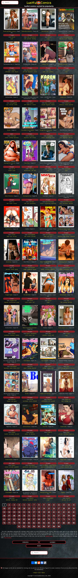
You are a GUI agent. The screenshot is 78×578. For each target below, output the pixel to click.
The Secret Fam (44, 31)
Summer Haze (63, 426)
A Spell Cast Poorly (45, 459)
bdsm (8, 236)
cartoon (6, 467)
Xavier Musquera (50, 234)
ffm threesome (27, 170)
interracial (61, 104)
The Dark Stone (27, 294)
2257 (39, 572)
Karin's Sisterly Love (63, 327)
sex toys (15, 236)
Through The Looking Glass (46, 130)
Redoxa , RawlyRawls (31, 333)
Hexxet (67, 70)
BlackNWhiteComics (31, 70)
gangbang (51, 71)
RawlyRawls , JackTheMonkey (50, 465)
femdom (17, 335)
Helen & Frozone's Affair (46, 492)
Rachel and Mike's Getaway (9, 31)
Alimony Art (68, 103)
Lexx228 (50, 267)
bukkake (34, 269)
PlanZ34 (31, 498)
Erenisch (50, 366)
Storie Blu (45, 426)
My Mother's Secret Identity (27, 130)
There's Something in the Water (30, 327)
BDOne (31, 399)
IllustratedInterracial (67, 37)
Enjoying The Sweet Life (9, 163)
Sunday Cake (63, 97)
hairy (61, 137)
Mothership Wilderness (27, 31)
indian (25, 368)
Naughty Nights (8, 294)
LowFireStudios (49, 498)
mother (15, 104)
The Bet (27, 393)
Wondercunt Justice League (64, 229)
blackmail (12, 335)
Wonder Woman (8, 459)
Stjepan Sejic (68, 399)
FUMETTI (49, 432)
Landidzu (13, 70)
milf (25, 38)
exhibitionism (44, 401)
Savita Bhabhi (63, 294)
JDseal (31, 300)
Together (63, 492)
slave (53, 137)
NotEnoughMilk (13, 103)
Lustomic (13, 234)
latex (63, 401)
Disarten (31, 103)
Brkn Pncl (13, 399)
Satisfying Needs (63, 261)
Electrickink (68, 168)
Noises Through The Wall (46, 261)
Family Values (63, 459)
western (34, 104)
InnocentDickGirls (50, 201)
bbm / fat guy (66, 236)
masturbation (32, 203)
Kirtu (68, 300)
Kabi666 (13, 432)
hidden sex (29, 104)
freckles (6, 434)
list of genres (7, 537)
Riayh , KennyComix (49, 103)
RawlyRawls (31, 135)
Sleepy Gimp (50, 135)
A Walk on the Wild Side (45, 393)
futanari (8, 401)
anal (28, 203)
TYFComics (13, 135)
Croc (13, 201)
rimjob (11, 368)
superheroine (25, 467)
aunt (71, 467)
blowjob (43, 104)
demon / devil (16, 368)
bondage (44, 368)
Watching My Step (27, 196)
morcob (68, 333)
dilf (35, 170)
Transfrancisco (8, 229)
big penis (48, 104)
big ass (16, 71)
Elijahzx (13, 465)
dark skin (61, 38)
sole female (70, 38)
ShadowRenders (31, 267)
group (44, 71)
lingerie (61, 269)
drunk (65, 38)
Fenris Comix (68, 234)
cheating (34, 38)
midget (25, 269)
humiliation (6, 335)
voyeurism (47, 269)
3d (29, 434)
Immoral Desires (27, 426)
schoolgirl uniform (65, 368)
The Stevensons (44, 360)
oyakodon (44, 335)
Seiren (67, 366)
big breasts (30, 71)
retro (11, 236)
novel (26, 302)
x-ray (7, 104)
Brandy (8, 130)
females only (49, 137)
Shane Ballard (13, 366)
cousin (12, 71)
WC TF (13, 168)
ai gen (11, 38)
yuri (33, 335)
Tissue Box (49, 399)
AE (13, 267)
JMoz (49, 70)
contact (35, 572)
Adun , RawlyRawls (31, 37)
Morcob (13, 37)
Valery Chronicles (9, 196)
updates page (49, 536)
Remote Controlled (63, 64)
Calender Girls (45, 64)
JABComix (31, 168)
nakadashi (72, 236)
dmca (43, 572)
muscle (35, 71)
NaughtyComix (13, 300)
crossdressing (47, 203)
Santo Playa (27, 163)
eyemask (53, 401)
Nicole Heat (8, 261)
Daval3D (68, 267)
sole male (29, 38)
